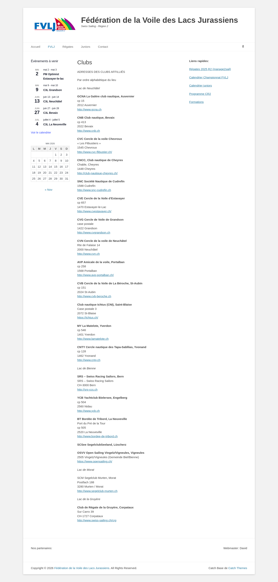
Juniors (85, 46)
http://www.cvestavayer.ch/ (94, 211)
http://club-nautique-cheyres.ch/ (97, 173)
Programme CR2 (200, 93)
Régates (67, 46)
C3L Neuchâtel (52, 101)
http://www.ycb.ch (88, 410)
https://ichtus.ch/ (87, 317)
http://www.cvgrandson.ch (93, 232)
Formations (196, 102)
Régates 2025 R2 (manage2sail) (210, 69)
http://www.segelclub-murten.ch (97, 491)
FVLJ (51, 46)
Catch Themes (237, 568)
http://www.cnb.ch (88, 130)
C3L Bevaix (50, 112)
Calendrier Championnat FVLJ (208, 77)
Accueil (35, 46)
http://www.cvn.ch (88, 253)
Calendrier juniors (200, 85)
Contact (103, 46)
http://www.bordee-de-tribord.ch (97, 436)
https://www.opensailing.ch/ (94, 461)
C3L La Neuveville (54, 124)
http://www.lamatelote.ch (93, 338)
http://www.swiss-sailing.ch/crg (96, 520)
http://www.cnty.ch (88, 360)
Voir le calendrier (41, 132)
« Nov (48, 189)
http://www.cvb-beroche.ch (94, 296)
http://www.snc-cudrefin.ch (94, 190)
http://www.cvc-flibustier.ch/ (94, 152)
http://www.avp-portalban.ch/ (95, 275)
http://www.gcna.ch (89, 109)
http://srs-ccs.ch (87, 389)
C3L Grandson (52, 90)
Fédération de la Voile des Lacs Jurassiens (159, 20)
